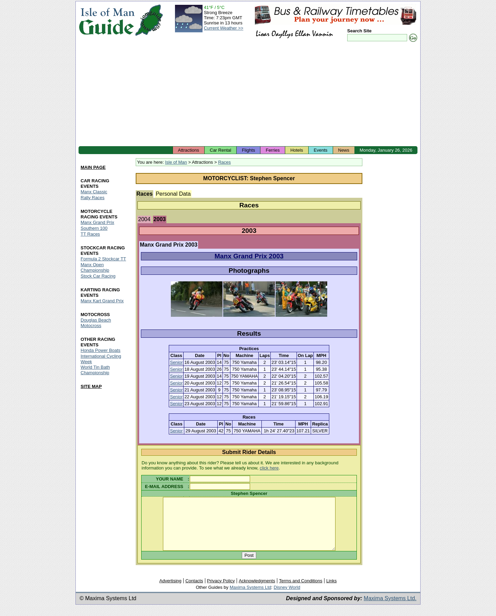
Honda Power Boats (101, 350)
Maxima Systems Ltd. (390, 609)
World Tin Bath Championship (95, 370)
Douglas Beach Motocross (96, 322)
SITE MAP (91, 386)
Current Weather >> (224, 28)
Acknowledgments (257, 591)
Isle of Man (176, 162)
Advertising (170, 591)
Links (331, 591)
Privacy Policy (221, 591)
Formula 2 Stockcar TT (103, 258)
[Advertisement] (248, 94)
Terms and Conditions (300, 591)
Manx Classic (94, 191)
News (344, 150)
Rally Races (92, 197)
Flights (248, 150)
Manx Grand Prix (97, 222)
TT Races (90, 234)
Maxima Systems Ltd (250, 597)
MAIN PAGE (93, 167)
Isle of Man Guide (107, 20)
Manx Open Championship (95, 267)
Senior (176, 362)
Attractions (188, 150)
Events (321, 150)
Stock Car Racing (98, 276)
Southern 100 (94, 228)
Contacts (194, 591)
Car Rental (220, 150)
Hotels (296, 150)
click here (269, 468)
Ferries (272, 150)
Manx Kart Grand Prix (102, 300)
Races (224, 162)
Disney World (287, 597)
